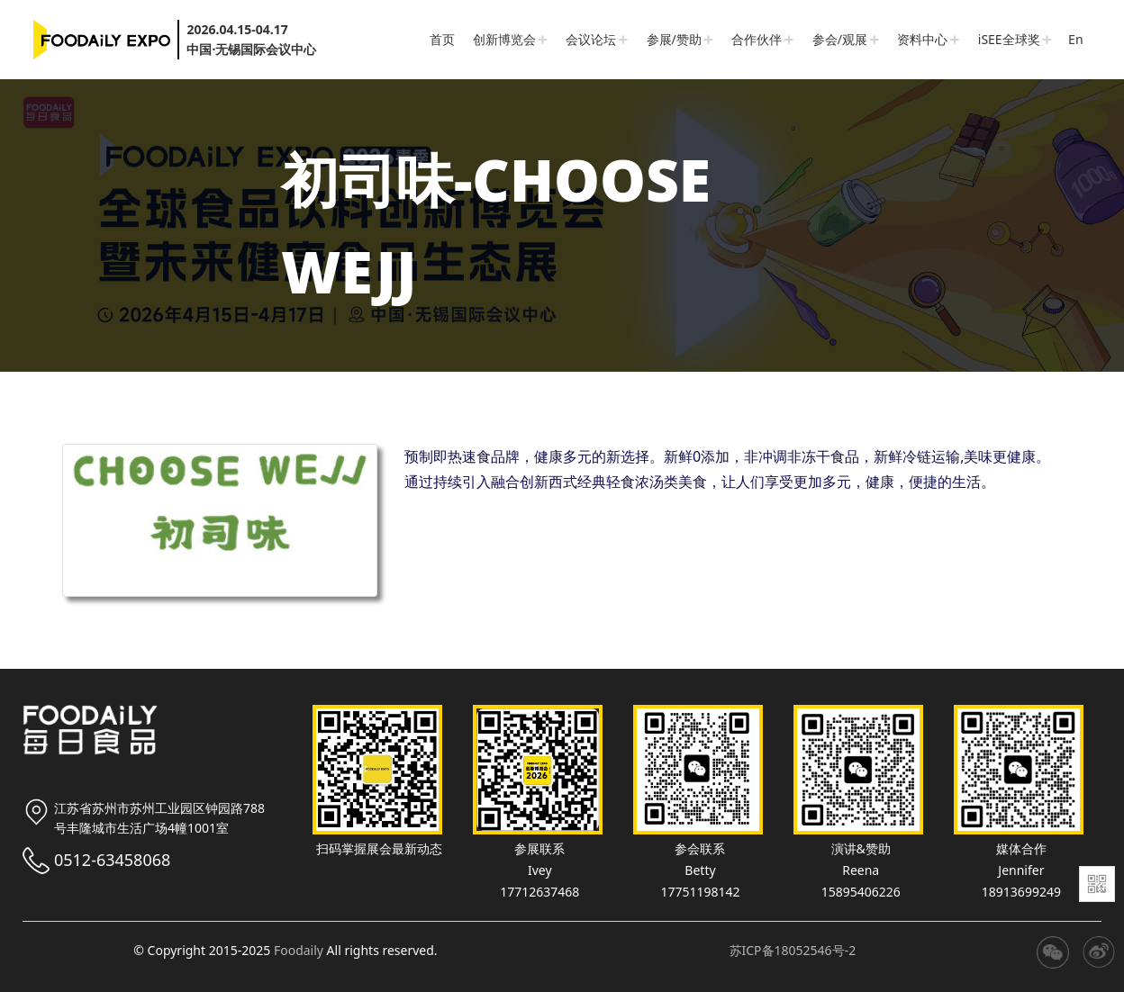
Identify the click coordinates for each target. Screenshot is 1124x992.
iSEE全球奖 (1009, 39)
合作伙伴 (756, 39)
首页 (442, 39)
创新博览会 (504, 39)
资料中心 (922, 39)
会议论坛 (591, 39)
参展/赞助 (674, 39)
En (1075, 39)
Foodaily (298, 950)
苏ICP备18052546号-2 (793, 950)
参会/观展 (839, 39)
